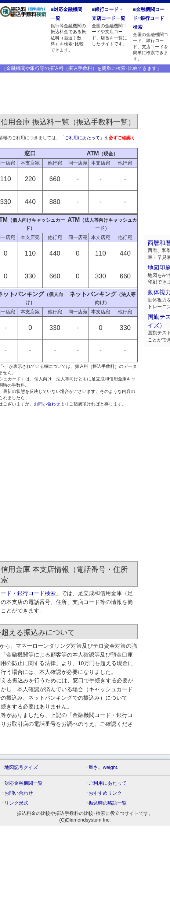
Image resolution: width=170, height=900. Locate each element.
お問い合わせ (47, 404)
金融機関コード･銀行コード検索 (148, 18)
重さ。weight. (103, 767)
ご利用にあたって (82, 137)
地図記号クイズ (21, 767)
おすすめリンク (105, 793)
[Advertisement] (69, 485)
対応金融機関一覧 (23, 783)
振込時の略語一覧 (107, 803)
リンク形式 (16, 803)
